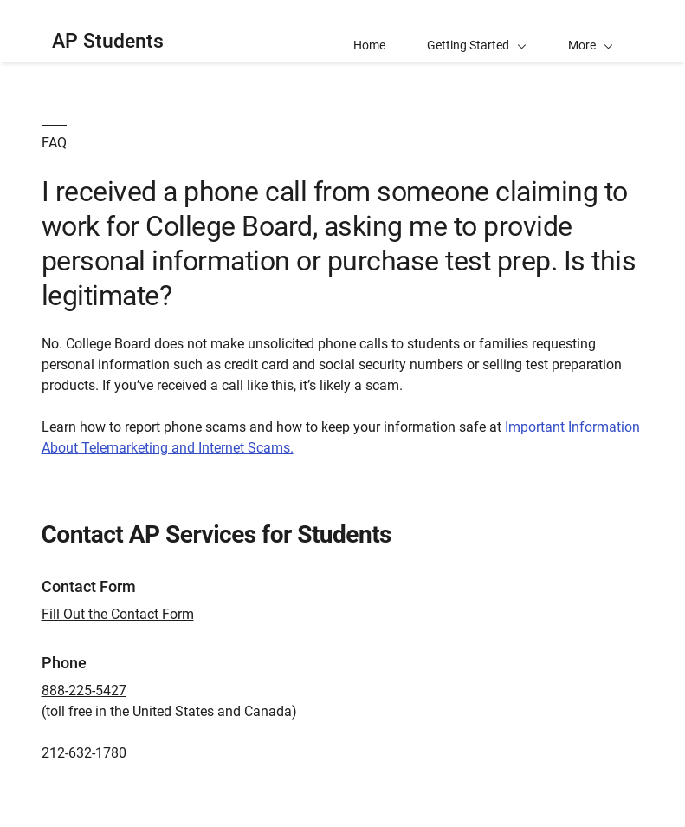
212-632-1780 (84, 753)
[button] (590, 31)
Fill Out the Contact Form (118, 614)
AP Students (108, 41)
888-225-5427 (84, 690)
